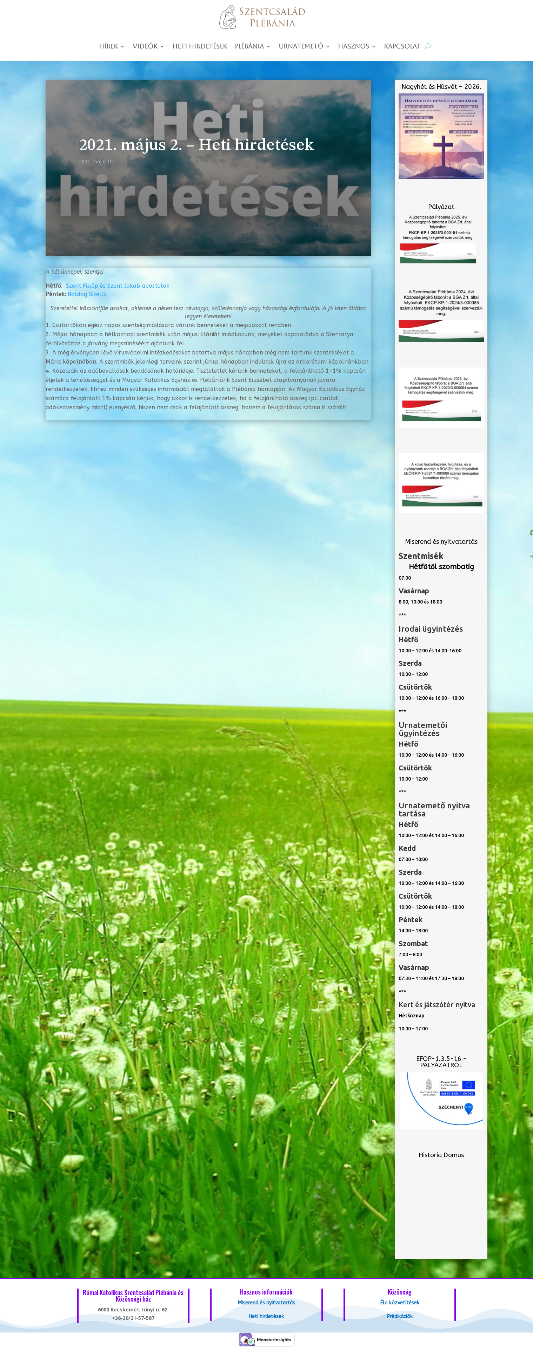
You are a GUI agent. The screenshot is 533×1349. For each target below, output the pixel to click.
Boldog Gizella (87, 294)
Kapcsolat (402, 47)
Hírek (108, 47)
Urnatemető (301, 47)
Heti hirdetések (199, 47)
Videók (145, 47)
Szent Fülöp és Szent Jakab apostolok (117, 285)
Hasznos (353, 47)
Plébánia (249, 47)
